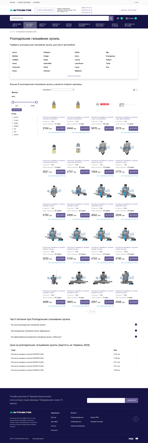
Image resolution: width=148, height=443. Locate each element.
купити (60, 128)
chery (14, 63)
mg (107, 52)
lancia (77, 60)
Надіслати (131, 400)
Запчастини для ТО (16, 25)
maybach (78, 71)
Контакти (36, 2)
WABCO (25, 126)
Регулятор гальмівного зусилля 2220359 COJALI (127, 161)
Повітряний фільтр (77, 417)
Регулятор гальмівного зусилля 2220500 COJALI (54, 292)
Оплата (53, 426)
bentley (15, 56)
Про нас (12, 2)
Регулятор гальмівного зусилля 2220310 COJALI (102, 161)
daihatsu (47, 52)
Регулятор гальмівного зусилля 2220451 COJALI (54, 248)
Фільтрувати (17, 109)
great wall (47, 63)
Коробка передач (69, 25)
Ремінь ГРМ (94, 417)
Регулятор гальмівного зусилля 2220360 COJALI (54, 205)
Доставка (54, 421)
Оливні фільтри (76, 421)
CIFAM (25, 123)
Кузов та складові (115, 25)
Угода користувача (38, 438)
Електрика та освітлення (100, 25)
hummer (47, 71)
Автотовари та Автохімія (130, 25)
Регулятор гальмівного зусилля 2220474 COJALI (127, 248)
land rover (79, 63)
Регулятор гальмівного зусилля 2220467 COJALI (102, 248)
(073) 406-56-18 (87, 12)
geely (46, 60)
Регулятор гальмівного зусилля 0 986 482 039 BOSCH (78, 161)
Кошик (129, 18)
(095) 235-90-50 (87, 10)
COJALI (25, 120)
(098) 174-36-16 (87, 8)
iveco (77, 56)
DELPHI (25, 135)
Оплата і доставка (24, 2)
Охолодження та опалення (84, 25)
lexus (77, 67)
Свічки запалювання (78, 426)
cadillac (15, 60)
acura (14, 52)
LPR (25, 132)
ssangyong (110, 56)
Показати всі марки (74, 76)
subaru (108, 60)
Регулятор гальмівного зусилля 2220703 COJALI (127, 292)
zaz (107, 67)
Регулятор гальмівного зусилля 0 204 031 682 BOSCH (78, 118)
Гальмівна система (29, 25)
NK (25, 129)
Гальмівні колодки (97, 421)
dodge (46, 56)
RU (137, 2)
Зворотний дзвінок (44, 10)
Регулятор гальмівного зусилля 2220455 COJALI (78, 248)
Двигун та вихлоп (42, 25)
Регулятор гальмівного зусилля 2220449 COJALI (127, 205)
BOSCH (25, 117)
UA (135, 2)
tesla (108, 63)
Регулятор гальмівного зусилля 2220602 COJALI (102, 292)
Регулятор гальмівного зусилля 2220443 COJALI (78, 205)
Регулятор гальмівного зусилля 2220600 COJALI (78, 292)
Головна (12, 31)
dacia (14, 71)
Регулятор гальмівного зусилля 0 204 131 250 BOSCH (102, 118)
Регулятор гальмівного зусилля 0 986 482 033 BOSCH (127, 118)
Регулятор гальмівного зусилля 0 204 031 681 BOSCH (54, 118)
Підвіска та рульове (56, 25)
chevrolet (16, 67)
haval (46, 67)
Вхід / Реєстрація (128, 10)
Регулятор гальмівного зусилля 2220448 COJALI (102, 205)
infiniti (77, 52)
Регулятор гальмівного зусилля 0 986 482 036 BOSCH (54, 161)
